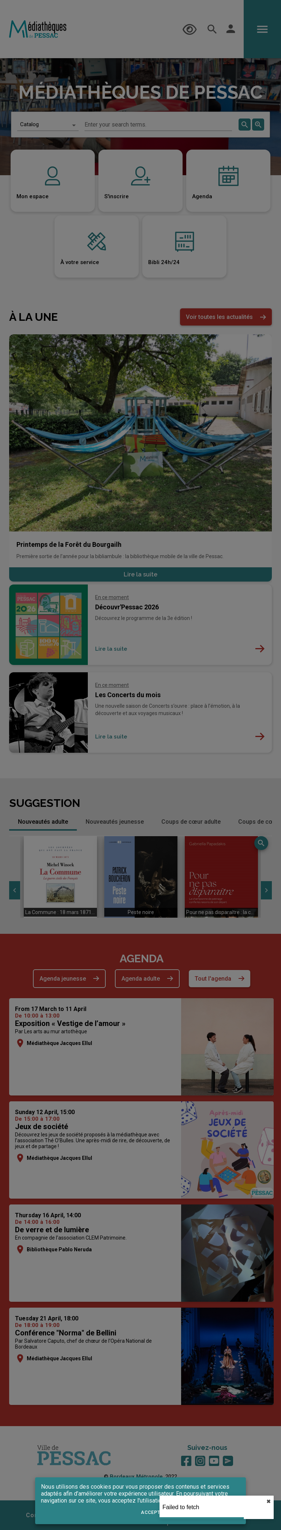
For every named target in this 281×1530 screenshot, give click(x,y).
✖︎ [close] (268, 1501)
